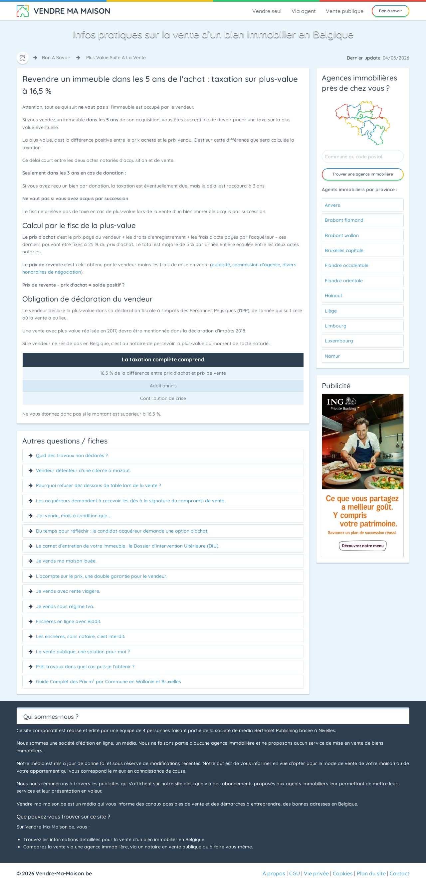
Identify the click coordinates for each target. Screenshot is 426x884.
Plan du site (371, 873)
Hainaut (333, 296)
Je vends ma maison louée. (66, 561)
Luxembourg (339, 341)
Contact (399, 873)
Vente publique (344, 11)
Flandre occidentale (346, 265)
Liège (331, 311)
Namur (332, 356)
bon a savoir (56, 58)
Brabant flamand (344, 220)
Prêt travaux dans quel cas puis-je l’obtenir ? (85, 667)
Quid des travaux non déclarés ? (72, 455)
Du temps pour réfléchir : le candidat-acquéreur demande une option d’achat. (122, 531)
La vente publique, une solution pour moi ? (83, 652)
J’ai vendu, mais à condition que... (73, 516)
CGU (294, 873)
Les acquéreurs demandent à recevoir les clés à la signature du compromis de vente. (130, 501)
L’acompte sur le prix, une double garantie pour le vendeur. (101, 576)
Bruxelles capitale (344, 250)
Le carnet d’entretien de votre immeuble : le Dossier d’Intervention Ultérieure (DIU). (127, 546)
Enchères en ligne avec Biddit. (68, 621)
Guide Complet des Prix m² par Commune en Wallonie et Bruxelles (108, 682)
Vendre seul (267, 11)
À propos (274, 873)
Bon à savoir (390, 10)
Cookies (343, 873)
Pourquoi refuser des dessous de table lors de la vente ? (98, 485)
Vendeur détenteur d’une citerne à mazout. (83, 470)
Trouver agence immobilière (362, 174)
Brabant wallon (342, 235)
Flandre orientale (344, 281)
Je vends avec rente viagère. (68, 591)
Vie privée (316, 873)
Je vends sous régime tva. (65, 606)
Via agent (304, 11)
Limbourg (335, 326)
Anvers (332, 205)
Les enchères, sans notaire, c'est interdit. (80, 636)
